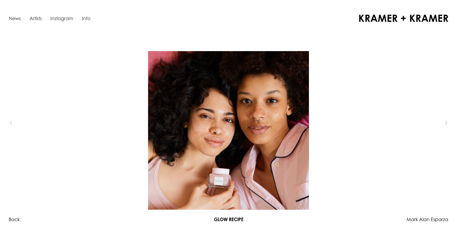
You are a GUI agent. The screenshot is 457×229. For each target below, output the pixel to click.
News (15, 18)
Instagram (61, 18)
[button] (20, 123)
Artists (35, 18)
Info (86, 18)
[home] (403, 18)
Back (14, 219)
